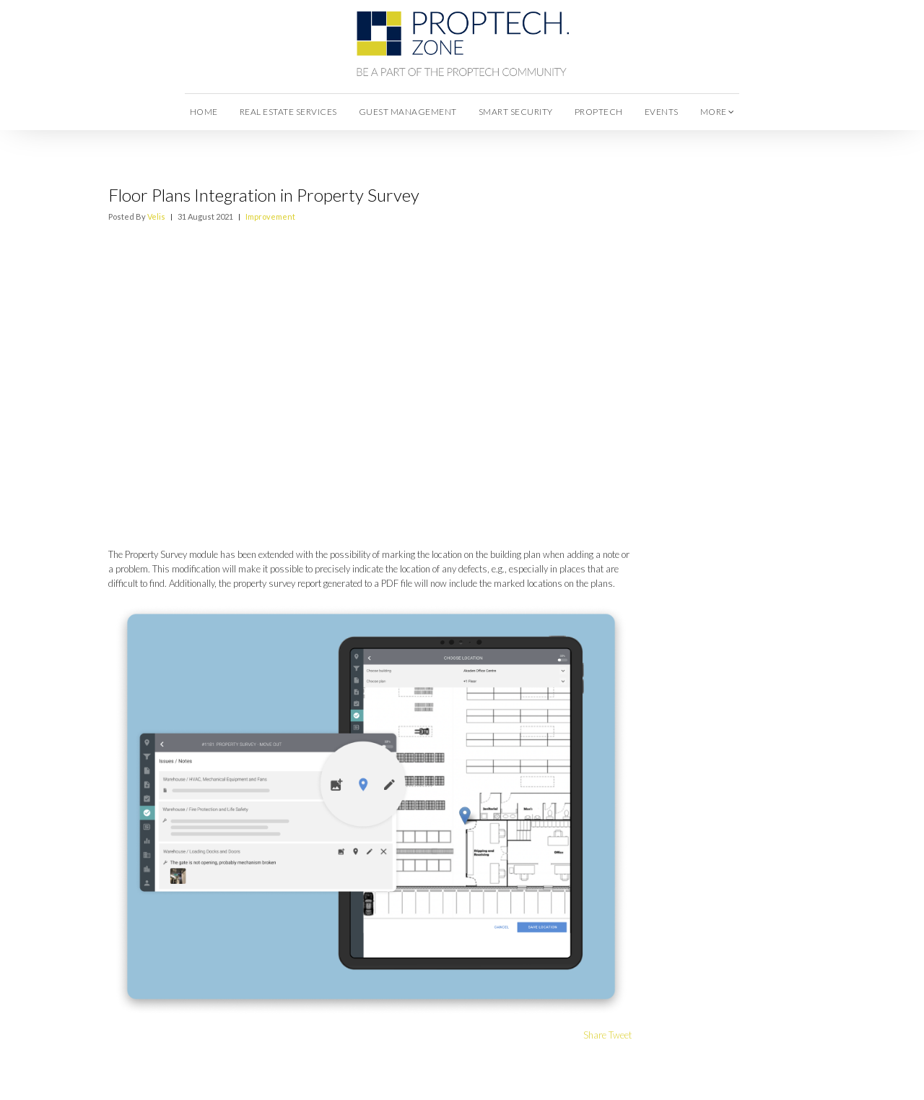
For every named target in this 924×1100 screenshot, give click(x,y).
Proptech (599, 111)
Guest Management (408, 111)
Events (662, 111)
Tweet (620, 1035)
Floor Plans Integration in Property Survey (263, 194)
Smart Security (516, 111)
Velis (156, 216)
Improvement (270, 216)
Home (204, 111)
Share (594, 1035)
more (717, 111)
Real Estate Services (288, 111)
